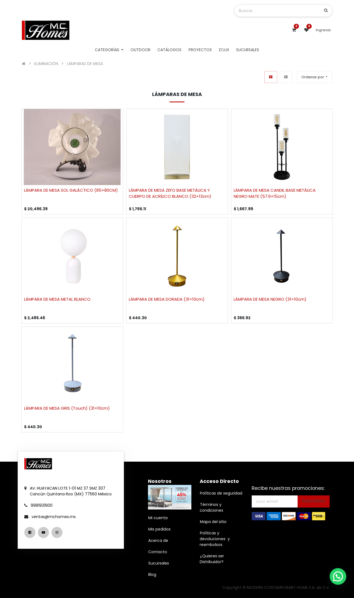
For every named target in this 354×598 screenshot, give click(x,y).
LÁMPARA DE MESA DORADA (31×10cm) (167, 299)
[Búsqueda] (326, 10)
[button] (314, 77)
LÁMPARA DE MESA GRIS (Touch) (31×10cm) (67, 408)
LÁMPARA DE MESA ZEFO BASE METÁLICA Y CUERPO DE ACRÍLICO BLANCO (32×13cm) (170, 193)
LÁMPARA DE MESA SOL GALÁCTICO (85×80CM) (71, 190)
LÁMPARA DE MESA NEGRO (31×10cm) (270, 299)
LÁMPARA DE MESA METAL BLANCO (57, 299)
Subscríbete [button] (313, 501)
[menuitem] (140, 49)
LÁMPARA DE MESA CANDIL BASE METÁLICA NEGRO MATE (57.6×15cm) (275, 193)
